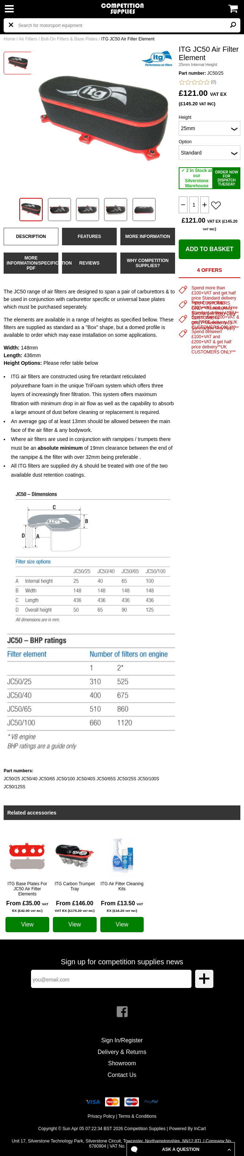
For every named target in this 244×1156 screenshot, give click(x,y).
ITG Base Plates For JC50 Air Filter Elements (27, 889)
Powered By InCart (187, 1128)
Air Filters (28, 39)
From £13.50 (122, 906)
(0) (197, 82)
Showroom (122, 1063)
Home (9, 39)
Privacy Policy (101, 1116)
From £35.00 (27, 906)
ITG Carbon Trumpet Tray (75, 886)
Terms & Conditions (137, 1116)
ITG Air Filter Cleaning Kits (121, 886)
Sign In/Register (122, 1040)
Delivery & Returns (122, 1052)
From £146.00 (74, 906)
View (27, 924)
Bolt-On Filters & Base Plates (69, 39)
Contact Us (122, 1075)
